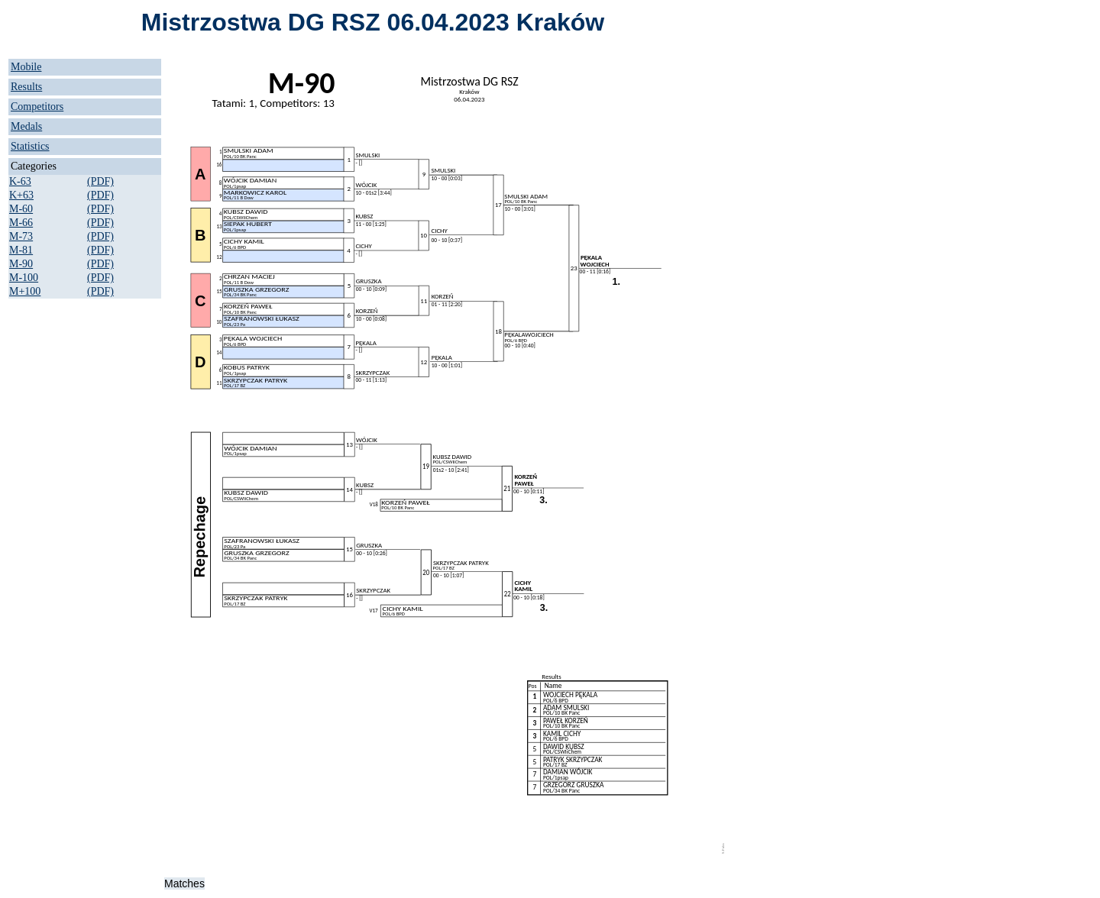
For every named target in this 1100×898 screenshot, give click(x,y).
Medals (26, 126)
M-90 (21, 264)
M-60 (21, 209)
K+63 (21, 195)
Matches (184, 883)
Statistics (30, 146)
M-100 (23, 277)
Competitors (37, 106)
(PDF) (100, 181)
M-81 (21, 250)
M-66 (21, 222)
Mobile (26, 67)
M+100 (24, 291)
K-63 (20, 181)
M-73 (21, 236)
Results (26, 86)
